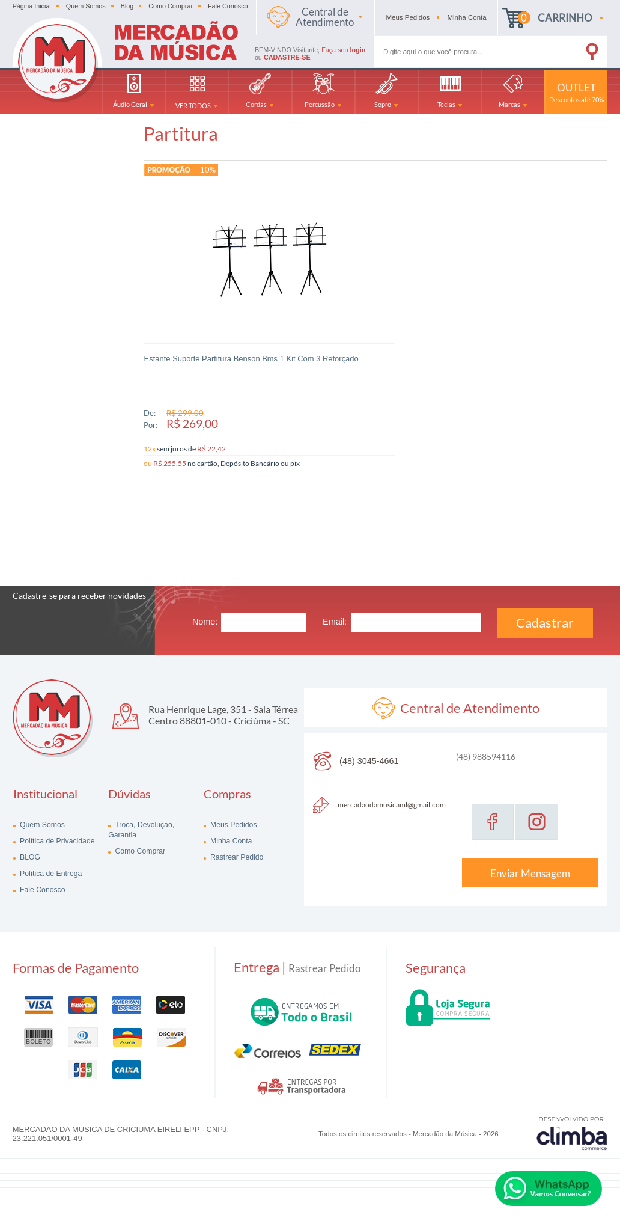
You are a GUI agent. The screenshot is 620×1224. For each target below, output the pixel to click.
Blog (127, 6)
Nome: (204, 610)
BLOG (29, 846)
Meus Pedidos (232, 813)
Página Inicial (32, 6)
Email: (335, 610)
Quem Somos (86, 6)
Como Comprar (170, 6)
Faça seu (343, 50)
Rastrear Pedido (236, 846)
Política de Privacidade (56, 829)
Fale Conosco (228, 6)
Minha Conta (230, 829)
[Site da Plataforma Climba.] (571, 1121)
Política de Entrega (50, 862)
